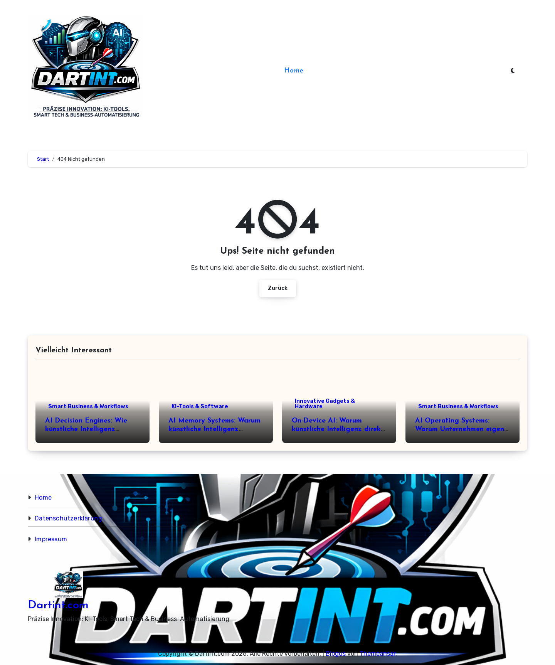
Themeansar (377, 653)
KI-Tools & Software (200, 406)
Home (294, 70)
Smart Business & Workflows (88, 406)
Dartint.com (58, 605)
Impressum (51, 539)
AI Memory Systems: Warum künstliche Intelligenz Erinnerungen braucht (214, 429)
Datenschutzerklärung (68, 518)
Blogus (336, 653)
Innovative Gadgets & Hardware (325, 404)
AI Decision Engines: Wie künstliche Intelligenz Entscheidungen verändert (88, 429)
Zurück (278, 288)
